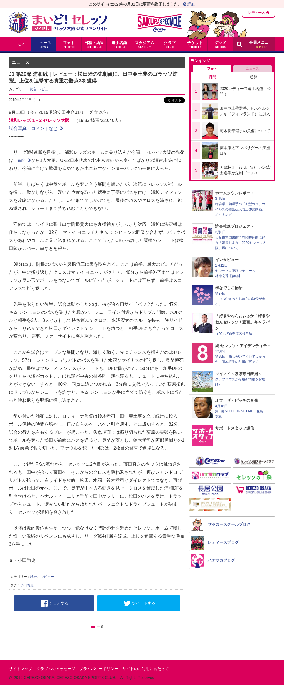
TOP (20, 44)
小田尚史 (27, 585)
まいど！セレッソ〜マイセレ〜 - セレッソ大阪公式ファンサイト (58, 22)
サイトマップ (20, 668)
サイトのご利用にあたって (145, 668)
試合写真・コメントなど (36, 128)
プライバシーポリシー (98, 668)
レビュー (45, 89)
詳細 (189, 4)
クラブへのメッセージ (55, 668)
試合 (33, 89)
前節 (24, 160)
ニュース (252, 69)
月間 (212, 77)
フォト (212, 69)
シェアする (55, 603)
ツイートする (139, 603)
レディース (256, 13)
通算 (253, 77)
